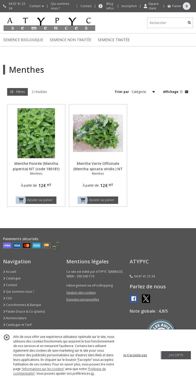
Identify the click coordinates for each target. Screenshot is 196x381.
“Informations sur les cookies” (42, 369)
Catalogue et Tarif (17, 325)
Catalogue (12, 278)
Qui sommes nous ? (18, 291)
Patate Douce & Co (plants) (24, 311)
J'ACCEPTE (176, 355)
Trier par (122, 92)
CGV (7, 298)
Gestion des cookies (81, 292)
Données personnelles (82, 299)
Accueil (9, 271)
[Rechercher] (189, 23)
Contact (86, 6)
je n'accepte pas (135, 355)
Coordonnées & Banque (22, 305)
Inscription (129, 6)
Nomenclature (15, 318)
